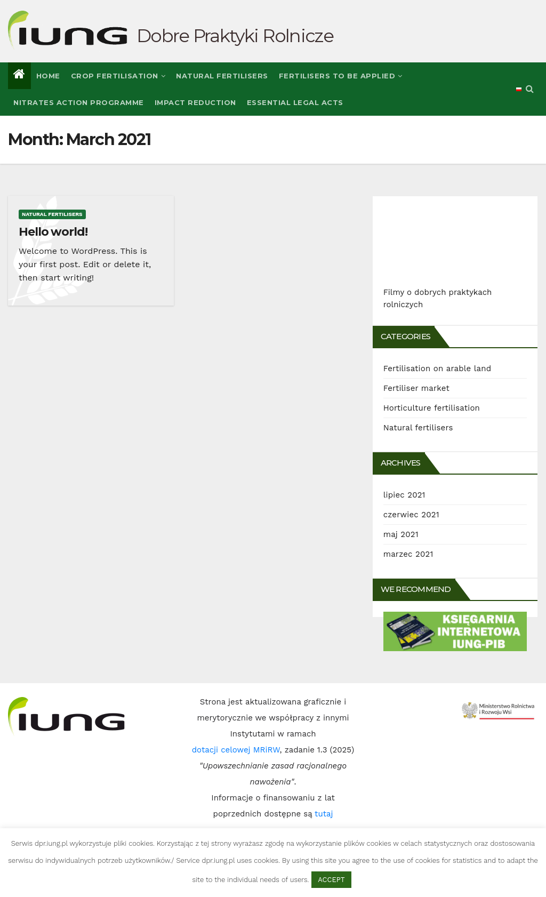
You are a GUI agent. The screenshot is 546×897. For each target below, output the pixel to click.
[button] (530, 89)
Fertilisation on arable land (437, 368)
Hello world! (53, 232)
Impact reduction (195, 102)
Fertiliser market (416, 388)
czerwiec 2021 (411, 514)
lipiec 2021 (404, 495)
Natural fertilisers (222, 75)
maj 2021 (401, 534)
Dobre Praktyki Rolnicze (234, 36)
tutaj (324, 814)
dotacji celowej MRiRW (236, 750)
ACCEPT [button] (331, 880)
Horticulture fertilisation (431, 408)
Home (48, 75)
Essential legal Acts (295, 102)
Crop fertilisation (118, 75)
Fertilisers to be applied (341, 75)
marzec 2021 (408, 554)
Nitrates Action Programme (78, 102)
